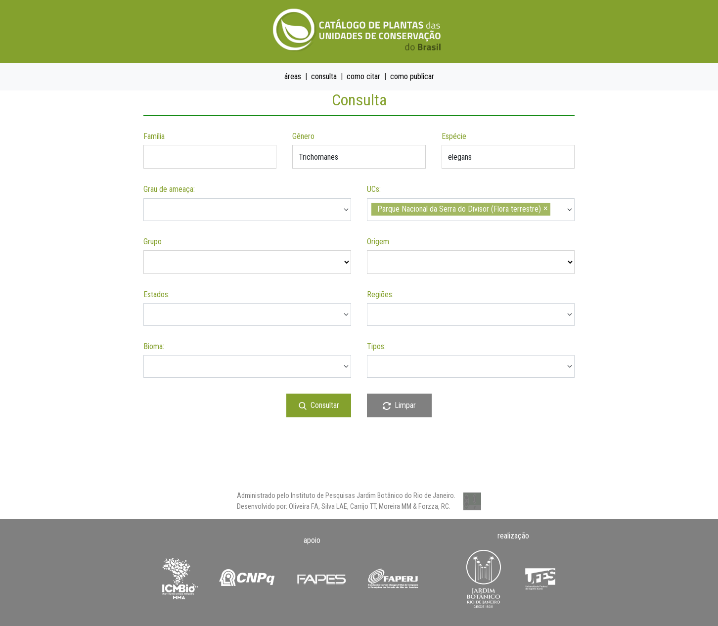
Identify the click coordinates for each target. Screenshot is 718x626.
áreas (292, 76)
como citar (363, 76)
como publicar (412, 76)
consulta (324, 76)
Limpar (399, 405)
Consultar (319, 405)
